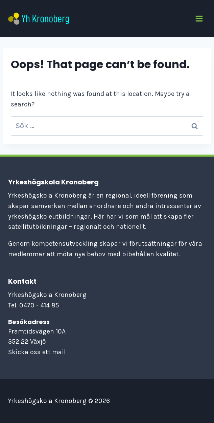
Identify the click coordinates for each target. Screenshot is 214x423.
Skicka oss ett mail (37, 352)
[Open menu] (199, 18)
